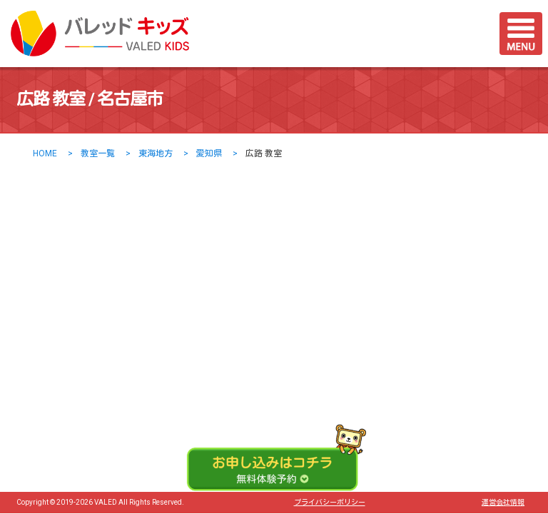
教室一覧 (98, 153)
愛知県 (209, 153)
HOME (45, 153)
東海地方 (155, 153)
